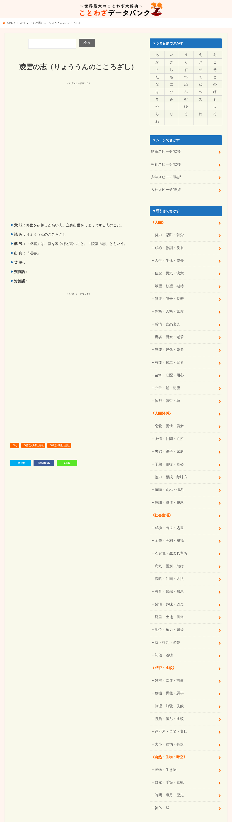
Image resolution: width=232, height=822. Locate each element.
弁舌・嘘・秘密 (166, 372)
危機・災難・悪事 (167, 660)
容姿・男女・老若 (167, 324)
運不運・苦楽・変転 (169, 696)
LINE (67, 463)
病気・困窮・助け (167, 540)
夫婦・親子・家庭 (167, 432)
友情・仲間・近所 (167, 420)
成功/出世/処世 (61, 446)
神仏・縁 (161, 768)
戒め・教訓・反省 (167, 240)
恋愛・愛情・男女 (167, 408)
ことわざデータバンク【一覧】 (202, 810)
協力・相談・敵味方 (169, 456)
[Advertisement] (76, 118)
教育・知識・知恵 (167, 564)
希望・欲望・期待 (167, 276)
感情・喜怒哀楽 (166, 312)
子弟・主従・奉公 (167, 444)
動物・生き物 (164, 732)
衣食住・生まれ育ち (169, 528)
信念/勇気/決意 (35, 446)
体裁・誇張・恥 (166, 384)
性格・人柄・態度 (167, 300)
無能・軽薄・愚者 (167, 336)
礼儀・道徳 (162, 624)
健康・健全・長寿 (167, 288)
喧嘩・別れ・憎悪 (167, 468)
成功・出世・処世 (167, 504)
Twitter (20, 463)
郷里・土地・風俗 (167, 588)
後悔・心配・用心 (167, 360)
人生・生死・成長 (167, 252)
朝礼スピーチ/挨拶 (165, 161)
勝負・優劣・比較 (167, 684)
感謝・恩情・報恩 (167, 480)
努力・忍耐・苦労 (167, 228)
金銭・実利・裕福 (167, 516)
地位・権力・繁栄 (167, 600)
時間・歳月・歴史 (167, 756)
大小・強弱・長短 (167, 708)
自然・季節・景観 (167, 744)
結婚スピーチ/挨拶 (165, 149)
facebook (44, 463)
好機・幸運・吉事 (167, 648)
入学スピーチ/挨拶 (165, 172)
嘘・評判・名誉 (166, 612)
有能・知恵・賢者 (167, 348)
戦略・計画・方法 (167, 552)
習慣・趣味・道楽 (167, 576)
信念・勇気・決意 (167, 264)
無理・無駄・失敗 (167, 672)
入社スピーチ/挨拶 (165, 184)
